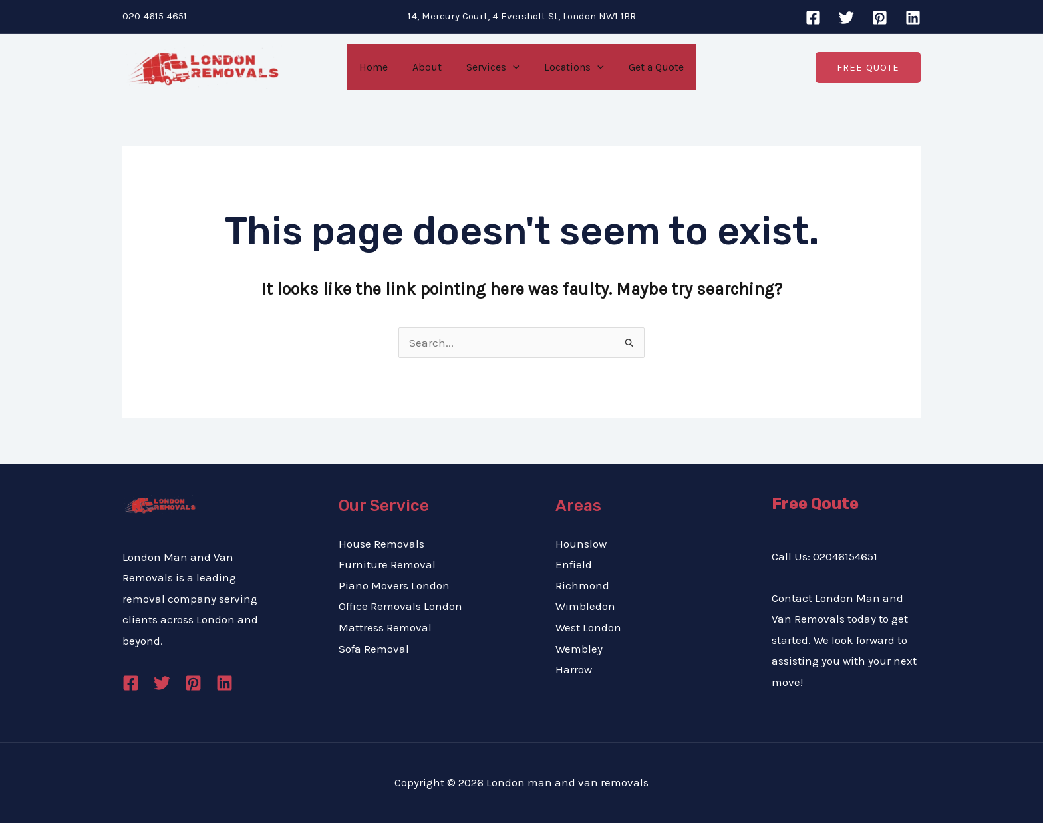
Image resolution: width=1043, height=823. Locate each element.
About (430, 67)
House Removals (381, 543)
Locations (571, 67)
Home (380, 67)
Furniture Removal (387, 564)
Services (493, 67)
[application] (513, 67)
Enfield (573, 564)
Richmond (582, 585)
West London (588, 627)
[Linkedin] (913, 17)
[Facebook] (813, 17)
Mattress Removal (385, 627)
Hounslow (581, 543)
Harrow (573, 669)
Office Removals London (400, 606)
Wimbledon (585, 606)
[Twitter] (846, 17)
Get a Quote (649, 67)
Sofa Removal (374, 648)
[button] (868, 66)
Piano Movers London (394, 585)
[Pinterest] (879, 17)
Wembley (579, 648)
